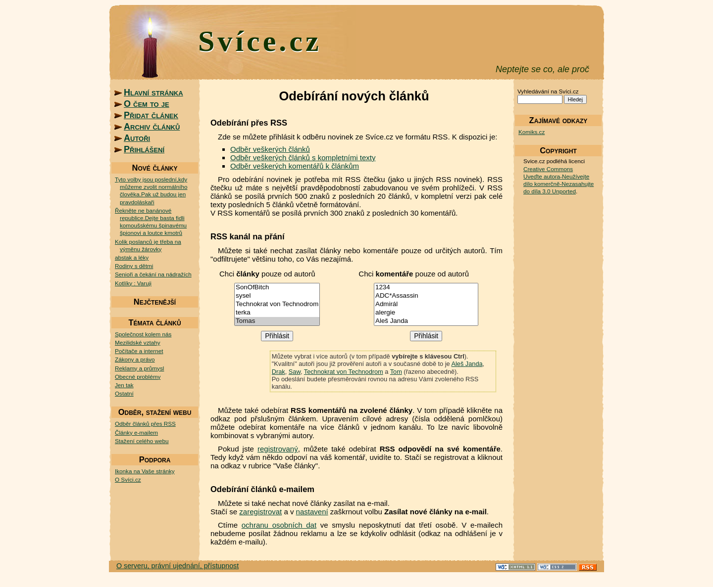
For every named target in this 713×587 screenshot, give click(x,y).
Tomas (277, 321)
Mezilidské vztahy (137, 342)
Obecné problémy (137, 376)
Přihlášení (144, 149)
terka (277, 313)
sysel (277, 296)
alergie (426, 313)
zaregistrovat (260, 511)
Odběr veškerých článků (270, 149)
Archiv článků (152, 127)
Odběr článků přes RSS (145, 423)
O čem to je (146, 104)
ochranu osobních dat (279, 525)
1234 (426, 287)
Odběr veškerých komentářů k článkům (294, 166)
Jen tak (124, 385)
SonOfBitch (277, 287)
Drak (278, 371)
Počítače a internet (139, 351)
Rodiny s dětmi (134, 266)
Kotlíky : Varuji (133, 283)
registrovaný (277, 449)
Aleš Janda (426, 321)
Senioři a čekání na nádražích (153, 274)
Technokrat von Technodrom (277, 304)
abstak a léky (132, 257)
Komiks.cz (531, 132)
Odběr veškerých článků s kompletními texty (302, 157)
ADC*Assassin (426, 296)
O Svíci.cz (128, 479)
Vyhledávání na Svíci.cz (548, 91)
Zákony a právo (135, 359)
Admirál (426, 304)
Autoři (137, 138)
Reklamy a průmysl (139, 368)
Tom (396, 371)
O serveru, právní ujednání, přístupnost (177, 566)
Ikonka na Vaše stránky (145, 471)
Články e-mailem (136, 432)
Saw (295, 371)
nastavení (312, 511)
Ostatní (124, 393)
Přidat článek (151, 115)
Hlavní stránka (153, 92)
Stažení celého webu (142, 441)
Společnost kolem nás (143, 334)
